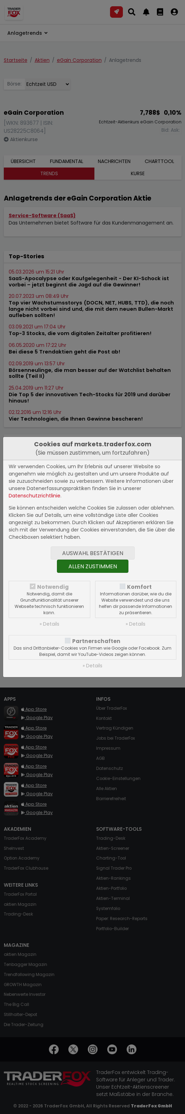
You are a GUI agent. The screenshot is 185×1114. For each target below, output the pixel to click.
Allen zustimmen (92, 566)
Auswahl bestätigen (92, 553)
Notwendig (53, 587)
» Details (49, 623)
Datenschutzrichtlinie (34, 495)
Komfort (139, 587)
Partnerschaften (96, 641)
